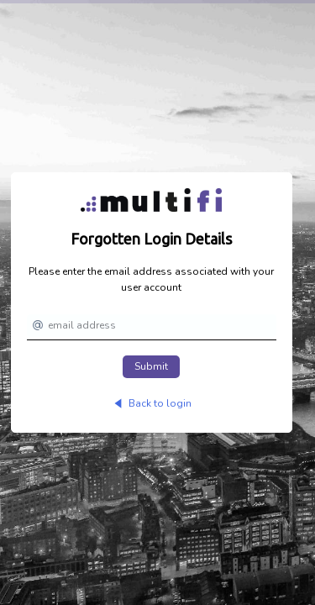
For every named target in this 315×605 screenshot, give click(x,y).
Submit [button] (151, 366)
